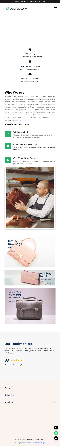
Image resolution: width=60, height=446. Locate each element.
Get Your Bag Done (24, 158)
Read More (18, 120)
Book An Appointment (26, 144)
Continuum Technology (35, 443)
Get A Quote (20, 131)
